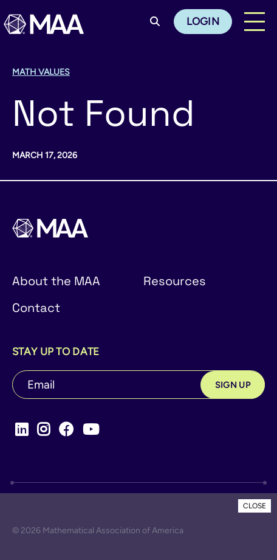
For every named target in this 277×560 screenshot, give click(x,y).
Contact (36, 308)
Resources (174, 281)
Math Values (41, 72)
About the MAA (56, 281)
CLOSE (254, 506)
